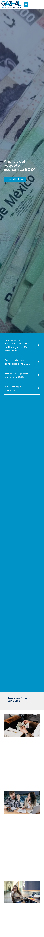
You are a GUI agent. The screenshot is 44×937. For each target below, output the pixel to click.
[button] (26, 4)
